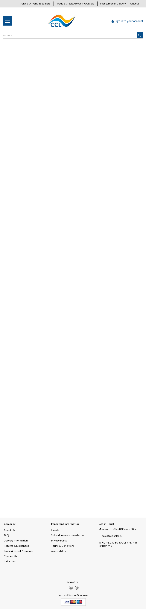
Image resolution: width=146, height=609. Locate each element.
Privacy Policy (59, 540)
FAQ (6, 535)
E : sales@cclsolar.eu (110, 535)
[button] (140, 35)
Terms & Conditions (62, 545)
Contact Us (10, 556)
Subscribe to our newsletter (67, 535)
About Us (134, 3)
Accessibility (58, 550)
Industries (10, 561)
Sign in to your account (127, 20)
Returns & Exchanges (16, 545)
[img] (71, 588)
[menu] (7, 21)
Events (55, 530)
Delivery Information (16, 540)
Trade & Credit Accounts (18, 550)
